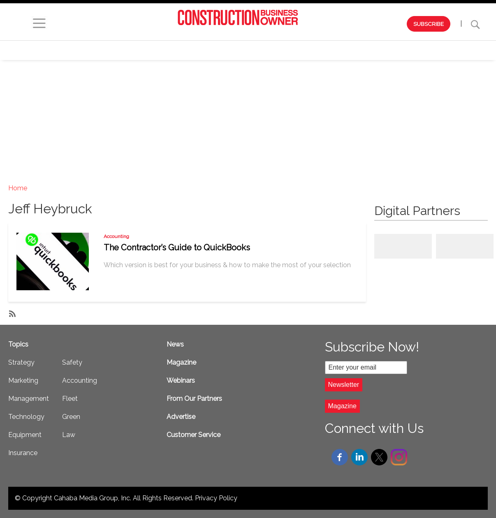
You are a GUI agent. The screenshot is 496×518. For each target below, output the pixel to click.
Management (281, 50)
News (175, 344)
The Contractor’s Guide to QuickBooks (177, 247)
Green (71, 417)
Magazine (181, 362)
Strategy (177, 50)
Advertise (181, 417)
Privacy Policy (216, 498)
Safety (438, 50)
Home (17, 188)
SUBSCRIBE (428, 24)
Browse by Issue (72, 50)
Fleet (70, 398)
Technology (339, 50)
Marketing (226, 50)
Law (68, 435)
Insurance (22, 453)
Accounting (116, 236)
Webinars (130, 50)
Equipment (394, 50)
